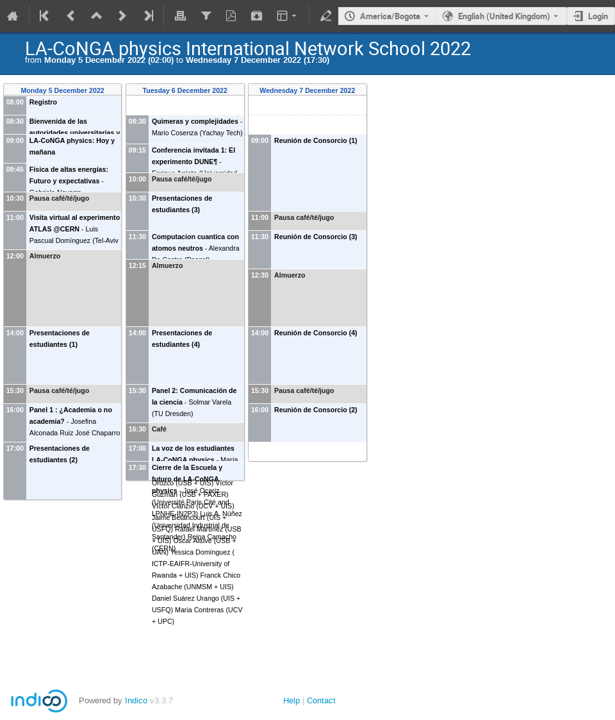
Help (291, 700)
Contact (321, 700)
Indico (136, 700)
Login (598, 16)
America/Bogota (390, 16)
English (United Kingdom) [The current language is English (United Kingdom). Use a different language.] (504, 16)
